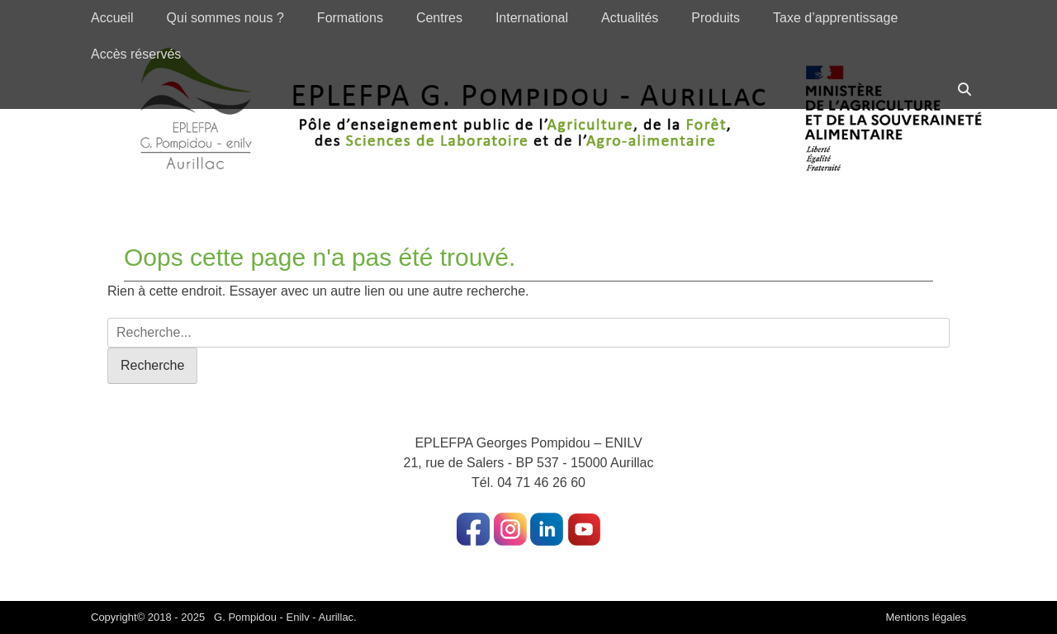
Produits (715, 18)
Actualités (629, 18)
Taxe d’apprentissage (835, 18)
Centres (439, 18)
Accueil (112, 18)
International (531, 18)
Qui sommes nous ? (225, 18)
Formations (350, 18)
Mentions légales (925, 617)
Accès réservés (136, 54)
